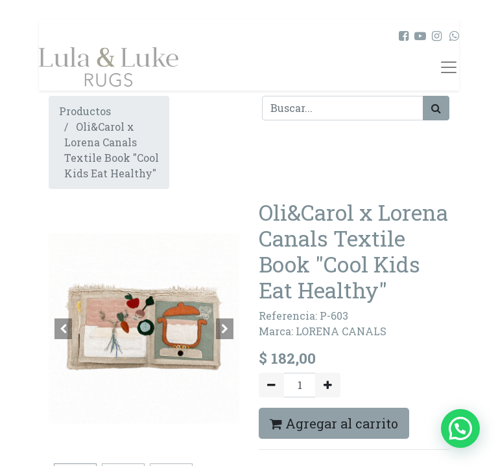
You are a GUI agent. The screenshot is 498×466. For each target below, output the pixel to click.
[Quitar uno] (271, 385)
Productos (85, 111)
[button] (63, 328)
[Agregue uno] (327, 385)
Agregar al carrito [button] (334, 423)
